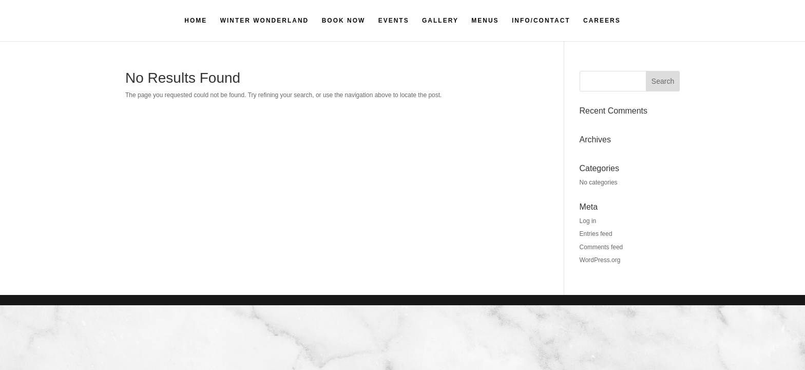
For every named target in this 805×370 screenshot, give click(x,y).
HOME (195, 20)
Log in (588, 221)
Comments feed (601, 247)
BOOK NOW (344, 20)
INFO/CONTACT (541, 20)
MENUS (485, 20)
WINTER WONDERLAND (264, 20)
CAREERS (602, 20)
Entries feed (596, 233)
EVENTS (393, 20)
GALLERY (440, 20)
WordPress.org (600, 260)
